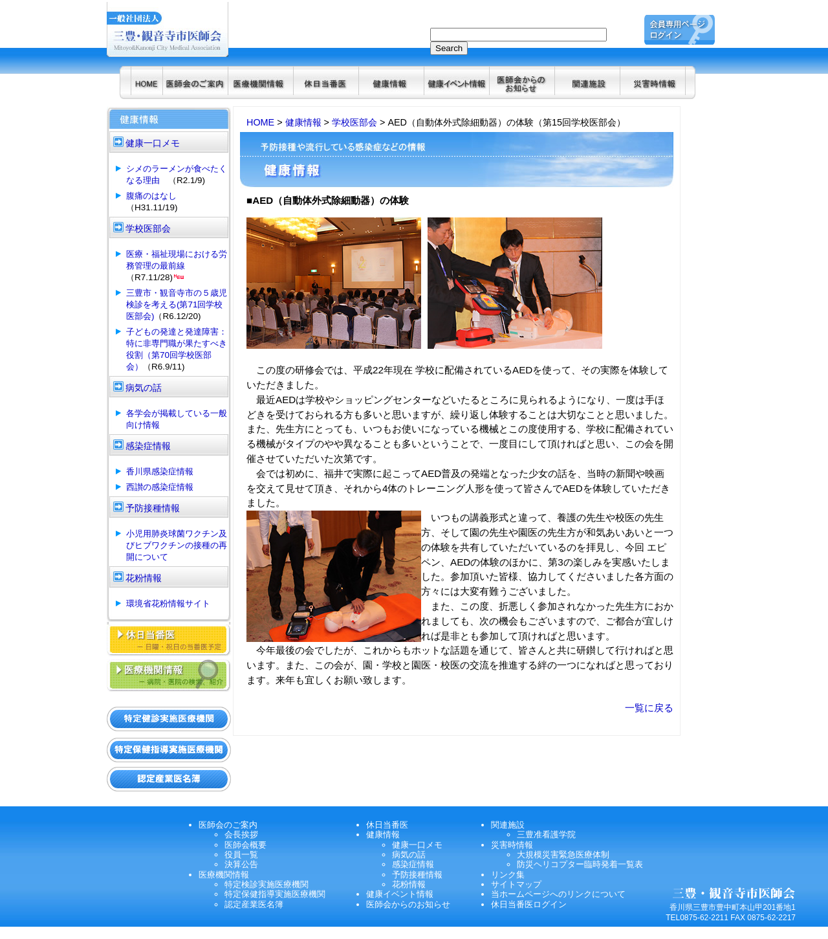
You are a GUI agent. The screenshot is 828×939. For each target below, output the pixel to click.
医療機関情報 (224, 874)
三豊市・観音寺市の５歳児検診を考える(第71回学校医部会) (176, 304)
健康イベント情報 (399, 894)
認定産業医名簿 (253, 904)
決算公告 (241, 864)
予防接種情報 (417, 874)
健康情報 (303, 122)
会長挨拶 (241, 834)
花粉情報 (409, 884)
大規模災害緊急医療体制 (563, 854)
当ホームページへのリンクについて (558, 894)
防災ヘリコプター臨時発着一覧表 (580, 864)
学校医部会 (354, 122)
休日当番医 (387, 825)
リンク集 (508, 874)
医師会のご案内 (228, 825)
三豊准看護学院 (546, 834)
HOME (260, 122)
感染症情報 (413, 864)
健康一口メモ (417, 845)
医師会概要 (245, 845)
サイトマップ (516, 884)
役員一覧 (241, 854)
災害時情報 (512, 845)
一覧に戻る (649, 707)
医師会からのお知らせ (408, 904)
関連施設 (508, 825)
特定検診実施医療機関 (266, 884)
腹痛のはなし (151, 196)
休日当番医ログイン (529, 904)
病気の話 (409, 854)
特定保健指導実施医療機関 (274, 894)
